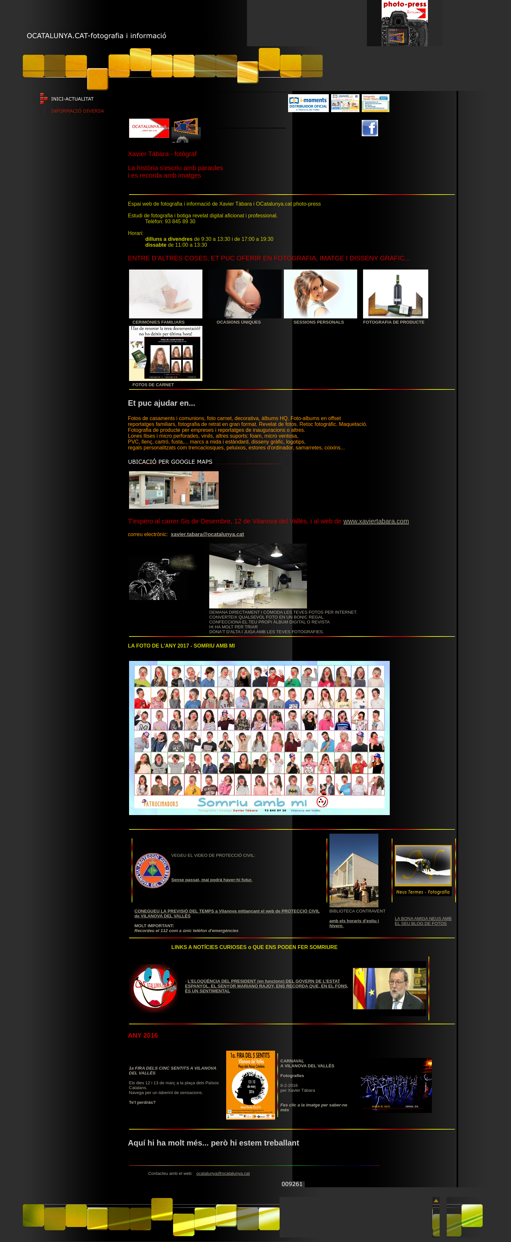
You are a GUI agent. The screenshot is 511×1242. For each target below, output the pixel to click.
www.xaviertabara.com (376, 521)
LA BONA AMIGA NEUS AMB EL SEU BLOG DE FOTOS (423, 921)
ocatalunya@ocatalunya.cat (223, 1173)
